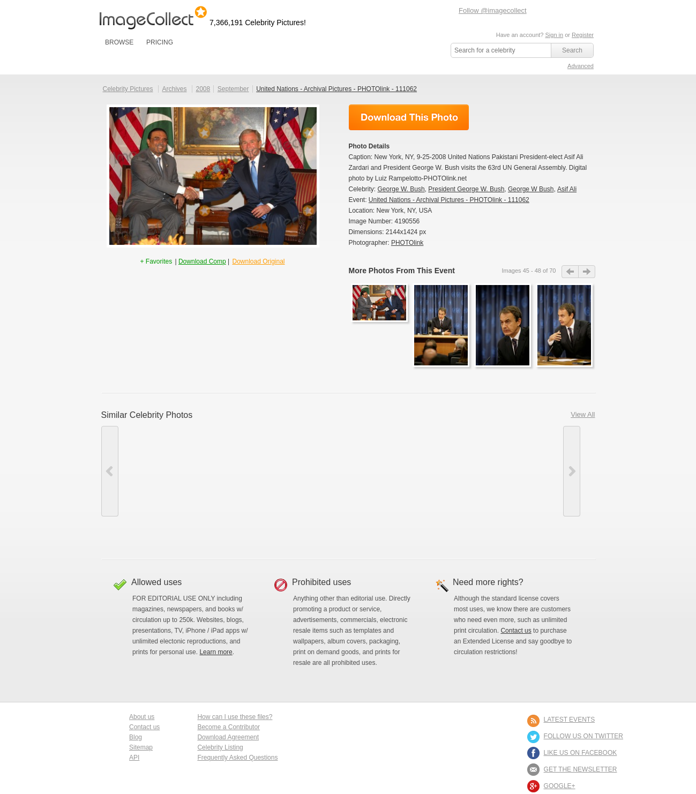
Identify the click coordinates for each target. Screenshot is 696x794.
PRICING (159, 42)
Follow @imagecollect (493, 10)
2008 (203, 89)
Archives (174, 89)
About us (141, 717)
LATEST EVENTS (569, 719)
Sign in (554, 35)
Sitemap (141, 747)
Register (583, 35)
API (134, 757)
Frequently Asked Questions (237, 757)
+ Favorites (157, 261)
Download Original (258, 261)
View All (583, 414)
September (233, 89)
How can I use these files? (234, 717)
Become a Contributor (228, 727)
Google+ (559, 786)
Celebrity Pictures (128, 89)
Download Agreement (228, 737)
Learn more (215, 652)
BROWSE (119, 42)
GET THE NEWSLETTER (580, 769)
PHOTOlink (407, 242)
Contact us (515, 630)
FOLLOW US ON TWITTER (583, 736)
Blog (135, 737)
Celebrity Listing (220, 747)
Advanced (580, 66)
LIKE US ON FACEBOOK (580, 752)
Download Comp (202, 261)
